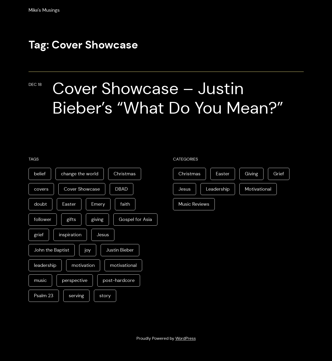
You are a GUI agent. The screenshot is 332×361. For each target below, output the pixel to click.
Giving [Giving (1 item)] (251, 174)
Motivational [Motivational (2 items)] (258, 189)
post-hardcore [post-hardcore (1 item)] (119, 280)
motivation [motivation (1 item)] (83, 265)
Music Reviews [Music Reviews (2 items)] (193, 204)
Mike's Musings (44, 10)
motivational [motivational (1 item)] (123, 265)
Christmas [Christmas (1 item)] (189, 174)
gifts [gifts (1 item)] (71, 219)
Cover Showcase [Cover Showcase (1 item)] (82, 189)
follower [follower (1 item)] (42, 219)
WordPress (185, 338)
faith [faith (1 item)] (125, 204)
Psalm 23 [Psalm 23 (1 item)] (43, 295)
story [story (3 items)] (105, 295)
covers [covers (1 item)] (41, 189)
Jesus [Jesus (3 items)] (184, 189)
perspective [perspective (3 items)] (74, 280)
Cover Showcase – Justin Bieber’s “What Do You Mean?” (167, 98)
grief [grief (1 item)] (39, 235)
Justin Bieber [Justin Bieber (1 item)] (120, 250)
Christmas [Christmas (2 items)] (125, 174)
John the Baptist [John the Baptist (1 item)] (51, 250)
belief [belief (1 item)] (40, 174)
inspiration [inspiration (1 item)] (70, 235)
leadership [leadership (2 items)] (45, 265)
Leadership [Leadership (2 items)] (218, 189)
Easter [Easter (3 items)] (69, 204)
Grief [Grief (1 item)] (278, 174)
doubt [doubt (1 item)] (40, 204)
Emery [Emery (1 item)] (98, 204)
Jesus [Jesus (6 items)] (103, 235)
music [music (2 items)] (40, 280)
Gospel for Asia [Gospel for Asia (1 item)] (135, 219)
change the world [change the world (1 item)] (79, 174)
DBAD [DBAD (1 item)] (121, 189)
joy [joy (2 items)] (88, 250)
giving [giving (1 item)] (97, 219)
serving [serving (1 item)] (76, 295)
